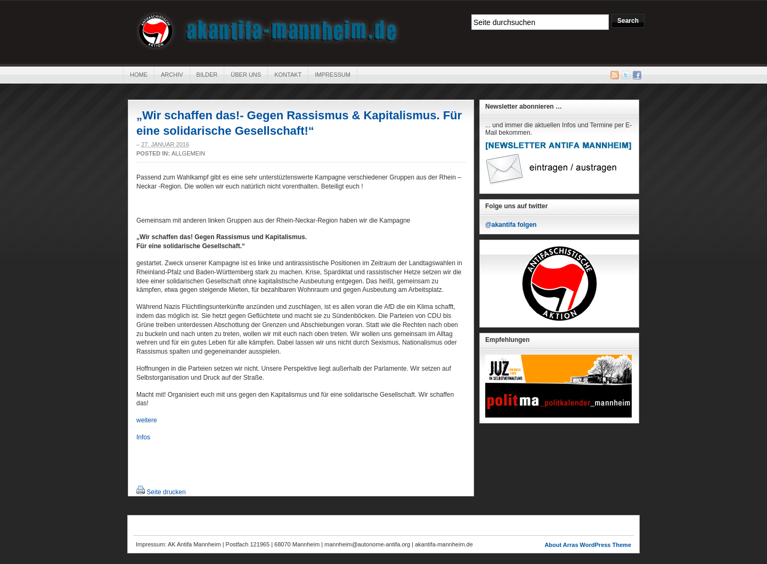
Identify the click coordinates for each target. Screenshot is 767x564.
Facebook (637, 75)
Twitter (626, 75)
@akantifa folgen (510, 224)
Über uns (246, 74)
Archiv (172, 74)
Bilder (207, 74)
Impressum (332, 74)
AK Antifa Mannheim (268, 31)
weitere (146, 420)
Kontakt (287, 74)
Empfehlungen (507, 340)
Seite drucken (165, 492)
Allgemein (188, 153)
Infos (143, 437)
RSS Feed (614, 75)
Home (139, 74)
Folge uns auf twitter (516, 206)
